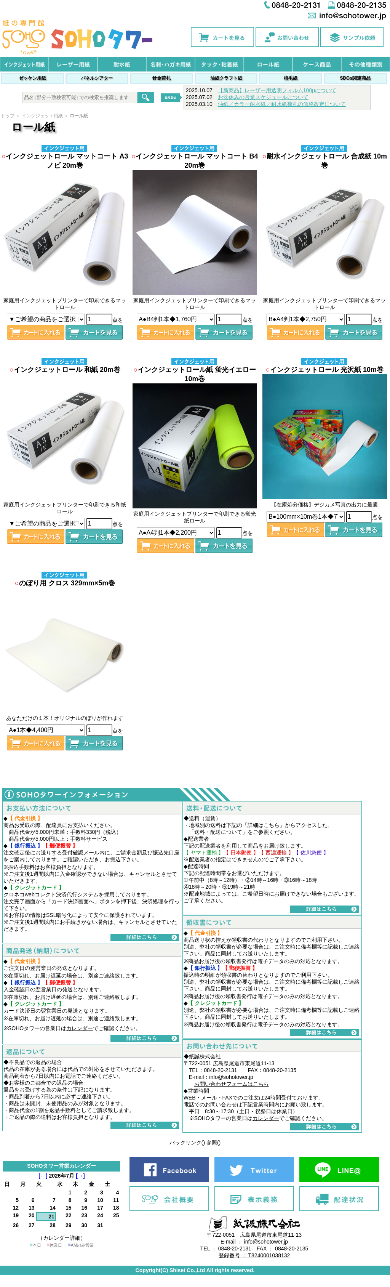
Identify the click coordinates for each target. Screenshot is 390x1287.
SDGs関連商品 (355, 78)
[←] (42, 1176)
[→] (80, 1176)
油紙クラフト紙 (226, 78)
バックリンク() (187, 1143)
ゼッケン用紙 (32, 78)
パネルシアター (97, 78)
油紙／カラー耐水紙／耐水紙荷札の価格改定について (282, 104)
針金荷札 (161, 78)
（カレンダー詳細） (62, 1238)
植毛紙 (290, 78)
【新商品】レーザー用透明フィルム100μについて (277, 90)
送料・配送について (218, 832)
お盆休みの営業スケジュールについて (263, 97)
